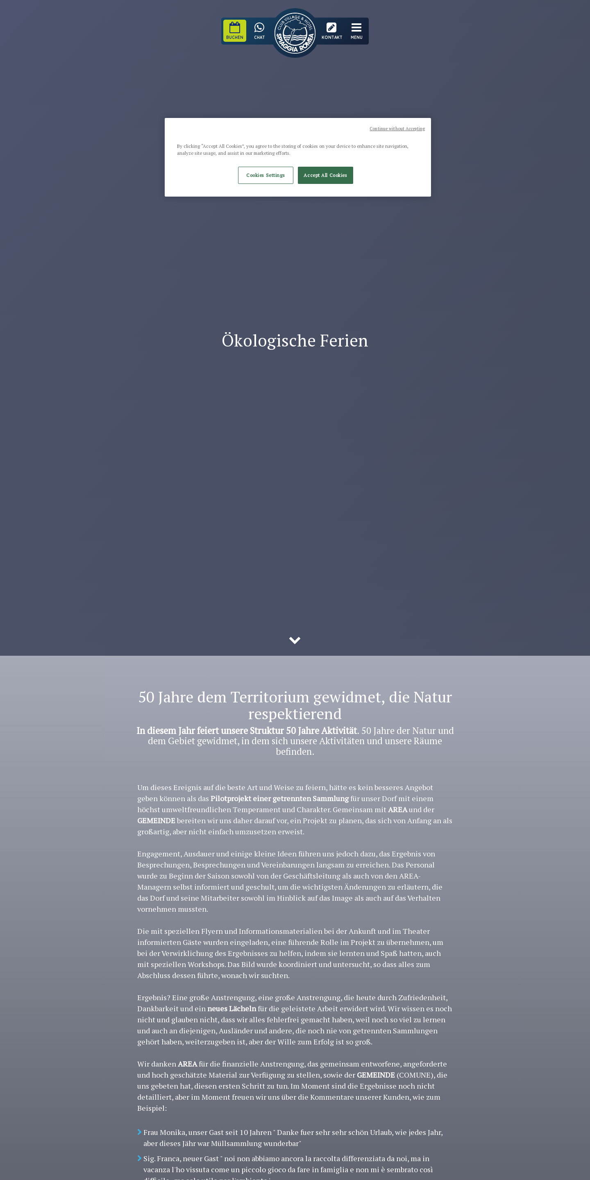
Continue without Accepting (397, 128)
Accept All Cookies (325, 175)
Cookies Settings (265, 175)
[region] (298, 157)
